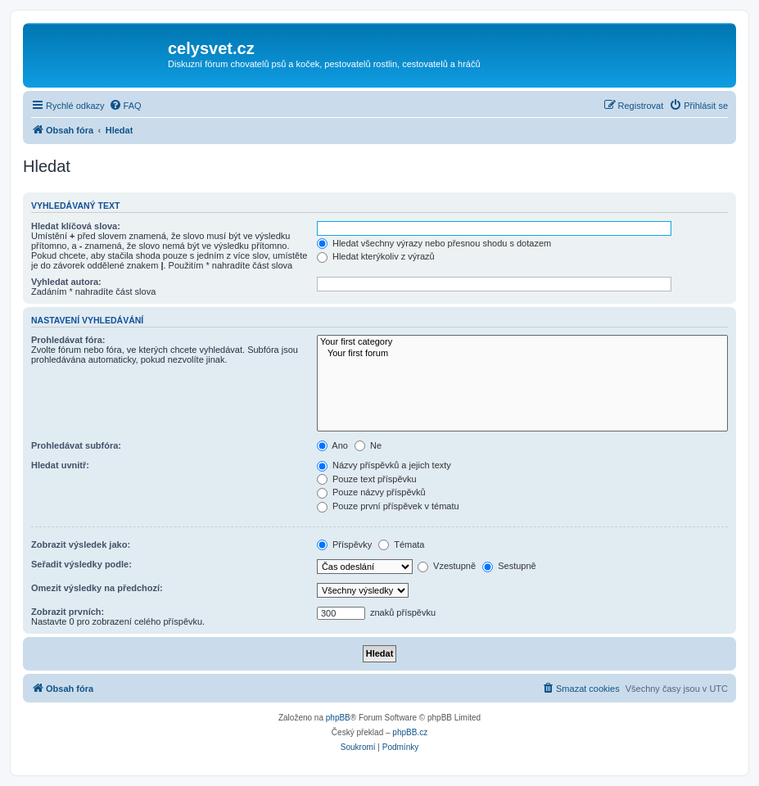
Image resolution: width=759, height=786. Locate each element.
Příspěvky (344, 544)
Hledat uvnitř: (60, 465)
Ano (332, 445)
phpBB (338, 717)
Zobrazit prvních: (67, 612)
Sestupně (509, 566)
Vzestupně (447, 566)
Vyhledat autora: (66, 282)
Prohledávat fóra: (68, 340)
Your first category (522, 342)
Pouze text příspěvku (367, 479)
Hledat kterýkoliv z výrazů (376, 256)
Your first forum (522, 353)
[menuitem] (125, 105)
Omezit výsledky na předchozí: (97, 588)
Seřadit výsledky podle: (81, 564)
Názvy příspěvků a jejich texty (384, 465)
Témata (401, 544)
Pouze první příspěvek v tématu (388, 506)
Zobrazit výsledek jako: (80, 544)
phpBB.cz (409, 732)
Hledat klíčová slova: (75, 226)
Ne (368, 445)
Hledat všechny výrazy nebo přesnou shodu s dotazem (434, 243)
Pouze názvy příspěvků (371, 492)
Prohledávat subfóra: (76, 445)
